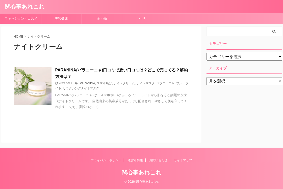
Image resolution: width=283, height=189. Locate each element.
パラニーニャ (165, 83)
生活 (142, 18)
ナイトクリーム (124, 83)
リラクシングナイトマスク (81, 88)
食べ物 (103, 18)
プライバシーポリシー (106, 160)
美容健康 (63, 18)
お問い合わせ (158, 160)
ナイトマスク (146, 83)
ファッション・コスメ (21, 18)
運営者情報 (135, 160)
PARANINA (87, 83)
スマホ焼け (104, 83)
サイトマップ (183, 160)
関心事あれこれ (25, 7)
